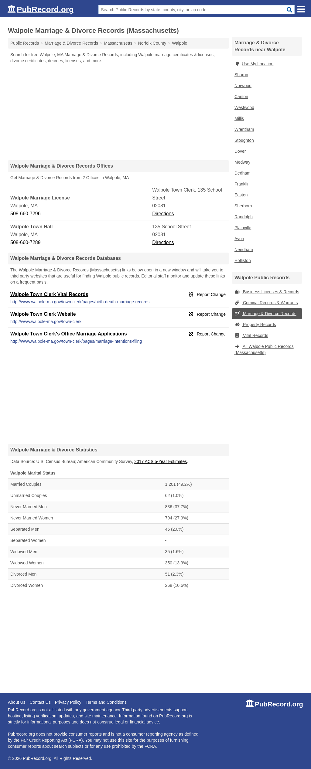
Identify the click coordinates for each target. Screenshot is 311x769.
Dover (240, 151)
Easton (241, 194)
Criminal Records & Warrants (266, 302)
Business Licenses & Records (266, 291)
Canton (241, 96)
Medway (242, 162)
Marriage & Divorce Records (265, 313)
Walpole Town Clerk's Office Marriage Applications (68, 333)
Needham (243, 249)
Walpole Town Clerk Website (43, 314)
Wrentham (244, 129)
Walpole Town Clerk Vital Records (49, 294)
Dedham (242, 173)
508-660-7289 (25, 242)
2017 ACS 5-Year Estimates (160, 461)
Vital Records (251, 335)
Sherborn (243, 205)
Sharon (241, 74)
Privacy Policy (68, 702)
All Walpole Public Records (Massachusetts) (264, 349)
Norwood (242, 85)
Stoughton (244, 140)
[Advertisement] (118, 111)
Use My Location (253, 63)
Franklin (242, 184)
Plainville (242, 227)
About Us (17, 702)
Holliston (242, 260)
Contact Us (39, 702)
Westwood (244, 107)
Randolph (243, 216)
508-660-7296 (25, 213)
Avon (239, 238)
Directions (163, 213)
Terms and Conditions (106, 702)
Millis (239, 118)
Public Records (24, 43)
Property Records (255, 324)
